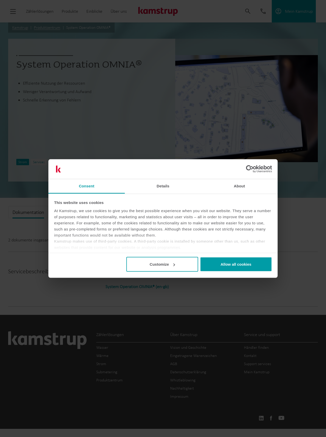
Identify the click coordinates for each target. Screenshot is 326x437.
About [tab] (239, 186)
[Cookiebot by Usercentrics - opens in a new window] (249, 169)
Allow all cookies (236, 264)
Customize (162, 264)
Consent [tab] (86, 186)
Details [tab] (163, 186)
